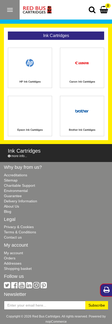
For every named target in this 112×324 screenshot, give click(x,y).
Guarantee (13, 196)
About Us (11, 206)
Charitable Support (19, 185)
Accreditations (15, 175)
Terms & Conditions (20, 232)
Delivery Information (20, 201)
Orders (9, 258)
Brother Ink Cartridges (82, 130)
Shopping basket (18, 268)
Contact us (13, 237)
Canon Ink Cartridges (82, 81)
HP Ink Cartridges (30, 81)
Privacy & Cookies (19, 227)
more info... (17, 156)
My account (13, 253)
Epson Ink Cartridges (30, 130)
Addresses (12, 263)
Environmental (16, 191)
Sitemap (11, 180)
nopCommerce (56, 321)
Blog (7, 211)
